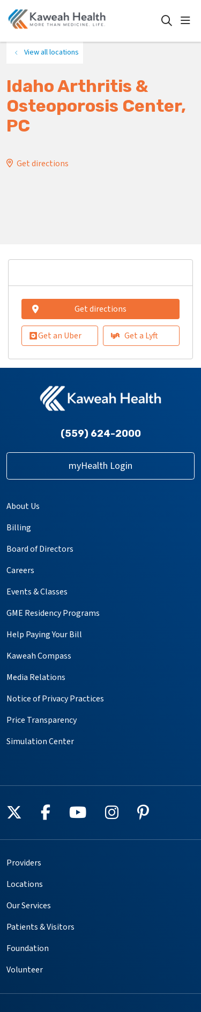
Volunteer (24, 970)
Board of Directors (39, 549)
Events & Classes (37, 592)
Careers (20, 570)
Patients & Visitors (40, 927)
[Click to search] (166, 21)
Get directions (43, 163)
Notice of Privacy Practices (55, 699)
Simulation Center (40, 741)
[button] (188, 21)
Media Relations (35, 677)
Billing (18, 528)
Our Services (28, 905)
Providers (23, 863)
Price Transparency (41, 720)
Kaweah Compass (38, 656)
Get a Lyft (134, 336)
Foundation (27, 948)
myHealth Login (100, 466)
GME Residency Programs (53, 613)
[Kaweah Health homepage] (83, 20)
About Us (23, 506)
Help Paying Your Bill (44, 634)
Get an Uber (55, 336)
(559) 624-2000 (101, 433)
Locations (24, 884)
